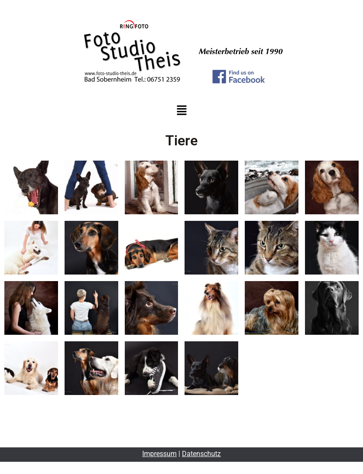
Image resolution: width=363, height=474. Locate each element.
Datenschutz (201, 454)
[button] (181, 110)
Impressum (159, 454)
